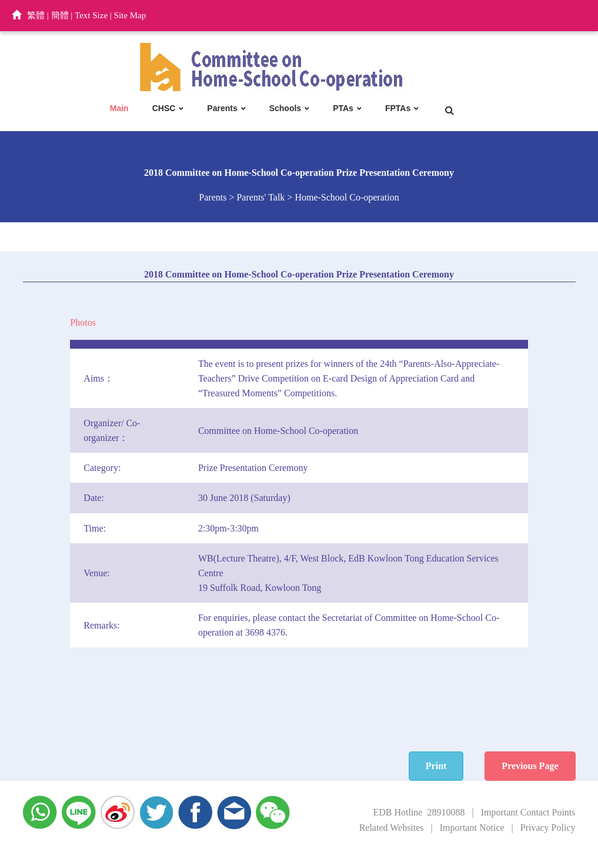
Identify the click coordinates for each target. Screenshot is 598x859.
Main (119, 108)
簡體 (60, 15)
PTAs (343, 108)
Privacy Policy (548, 828)
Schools (285, 108)
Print (436, 766)
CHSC (164, 108)
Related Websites (391, 828)
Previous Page (530, 766)
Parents (222, 108)
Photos (83, 322)
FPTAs (397, 108)
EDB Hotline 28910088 (419, 812)
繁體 (36, 15)
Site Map (130, 15)
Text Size (91, 15)
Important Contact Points (528, 812)
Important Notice (472, 828)
